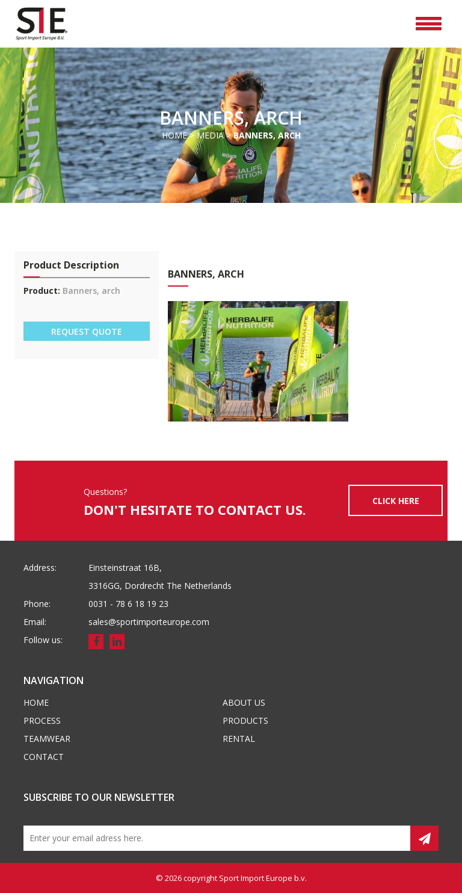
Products (245, 720)
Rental (239, 738)
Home (174, 135)
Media (210, 135)
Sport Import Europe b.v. (263, 878)
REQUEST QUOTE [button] (86, 331)
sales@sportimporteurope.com (148, 621)
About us (244, 702)
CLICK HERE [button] (395, 500)
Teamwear (46, 738)
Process (42, 720)
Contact (43, 756)
